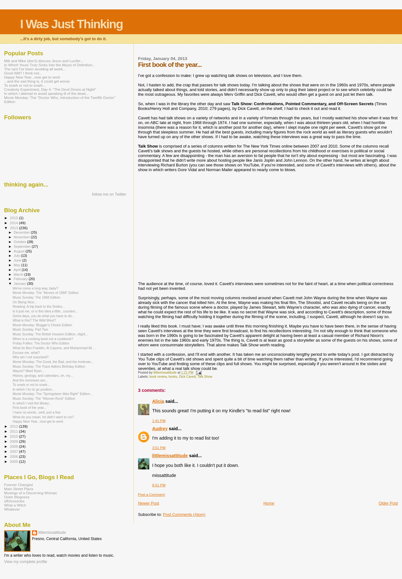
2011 (14, 431)
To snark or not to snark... (25, 85)
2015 (14, 218)
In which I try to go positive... (33, 389)
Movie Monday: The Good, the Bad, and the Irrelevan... (53, 362)
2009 (14, 441)
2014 (14, 223)
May (17, 265)
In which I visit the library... (32, 403)
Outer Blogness (17, 497)
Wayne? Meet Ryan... (28, 371)
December (22, 232)
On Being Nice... (25, 302)
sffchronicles (14, 501)
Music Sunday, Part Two (30, 329)
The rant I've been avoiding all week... (35, 69)
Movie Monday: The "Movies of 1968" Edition (46, 293)
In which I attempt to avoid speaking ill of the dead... (46, 93)
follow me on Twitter (109, 194)
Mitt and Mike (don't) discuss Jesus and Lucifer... (43, 61)
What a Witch (15, 505)
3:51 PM (159, 448)
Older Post (388, 503)
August (20, 251)
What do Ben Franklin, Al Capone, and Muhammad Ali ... (54, 348)
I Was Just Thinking (71, 24)
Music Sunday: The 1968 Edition (36, 297)
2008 (14, 446)
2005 (14, 461)
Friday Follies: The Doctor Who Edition (41, 343)
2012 (14, 426)
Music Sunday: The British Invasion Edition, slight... (50, 334)
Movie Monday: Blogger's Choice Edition (42, 325)
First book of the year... (29, 407)
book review (158, 376)
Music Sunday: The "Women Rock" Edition (44, 398)
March (19, 274)
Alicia (158, 401)
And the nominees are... (30, 380)
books (172, 376)
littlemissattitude (170, 455)
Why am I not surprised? (31, 357)
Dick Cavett (187, 376)
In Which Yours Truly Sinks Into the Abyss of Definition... (49, 65)
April (18, 270)
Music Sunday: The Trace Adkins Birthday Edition (49, 366)
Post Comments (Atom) (184, 514)
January (20, 283)
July (17, 255)
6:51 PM (159, 485)
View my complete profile (25, 562)
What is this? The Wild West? (34, 320)
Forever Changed (18, 485)
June (18, 260)
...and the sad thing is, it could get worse (37, 81)
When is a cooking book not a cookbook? (43, 339)
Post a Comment (151, 494)
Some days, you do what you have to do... (43, 316)
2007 (14, 451)
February (21, 279)
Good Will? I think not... (23, 73)
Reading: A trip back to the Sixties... (39, 306)
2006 (14, 456)
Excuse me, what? (26, 352)
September (23, 246)
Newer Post (148, 503)
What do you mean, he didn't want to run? (43, 417)
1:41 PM (159, 421)
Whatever (12, 509)
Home (268, 503)
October (20, 242)
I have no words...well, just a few (36, 412)
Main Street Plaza (18, 489)
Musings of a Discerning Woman (30, 493)
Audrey (159, 428)
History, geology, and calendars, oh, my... (43, 375)
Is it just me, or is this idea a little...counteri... (45, 311)
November (22, 237)
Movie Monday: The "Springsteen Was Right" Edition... (53, 394)
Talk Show (205, 376)
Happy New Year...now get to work (32, 77)
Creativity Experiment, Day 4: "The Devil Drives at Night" (50, 89)
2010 (14, 436)
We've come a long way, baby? (35, 288)
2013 (14, 228)
